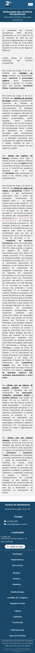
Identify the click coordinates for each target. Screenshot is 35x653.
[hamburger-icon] (30, 4)
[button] (11, 521)
